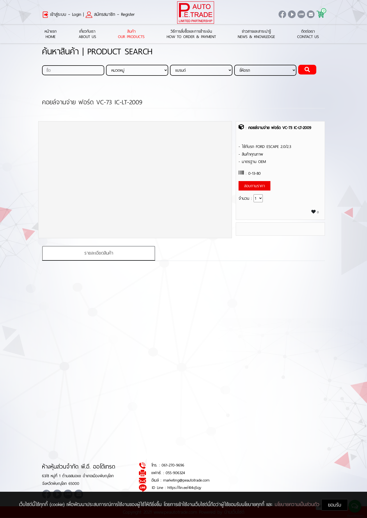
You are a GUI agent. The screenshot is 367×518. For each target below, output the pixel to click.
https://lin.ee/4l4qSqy (184, 487)
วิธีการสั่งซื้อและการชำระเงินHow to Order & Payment (191, 34)
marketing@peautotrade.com (186, 480)
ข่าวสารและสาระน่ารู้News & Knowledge (256, 34)
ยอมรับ (334, 505)
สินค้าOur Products (131, 34)
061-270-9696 (173, 465)
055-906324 (175, 472)
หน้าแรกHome (51, 34)
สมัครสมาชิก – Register (110, 14)
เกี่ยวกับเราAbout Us (87, 34)
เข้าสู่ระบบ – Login (61, 14)
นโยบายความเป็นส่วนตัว (298, 504)
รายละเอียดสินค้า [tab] (98, 253)
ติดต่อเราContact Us (308, 34)
